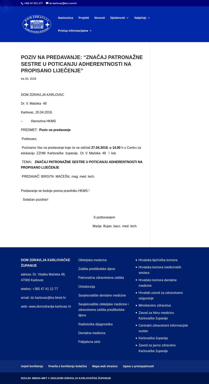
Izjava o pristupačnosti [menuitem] (138, 366)
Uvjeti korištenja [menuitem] (32, 366)
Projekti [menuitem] (84, 17)
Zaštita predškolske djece (96, 269)
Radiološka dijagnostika (95, 324)
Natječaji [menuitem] (140, 17)
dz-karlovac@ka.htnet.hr (48, 297)
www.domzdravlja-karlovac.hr (50, 306)
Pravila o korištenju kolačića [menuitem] (67, 366)
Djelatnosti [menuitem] (117, 17)
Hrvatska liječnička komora (158, 260)
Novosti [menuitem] (99, 17)
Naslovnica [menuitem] (65, 17)
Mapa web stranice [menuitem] (105, 366)
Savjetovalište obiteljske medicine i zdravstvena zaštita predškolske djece (103, 309)
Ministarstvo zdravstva (155, 305)
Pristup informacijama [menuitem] (73, 30)
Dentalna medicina (92, 333)
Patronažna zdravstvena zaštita (101, 277)
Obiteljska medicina (92, 260)
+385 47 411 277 (33, 3)
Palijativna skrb (89, 342)
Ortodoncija (86, 286)
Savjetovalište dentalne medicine (102, 295)
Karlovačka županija (153, 338)
